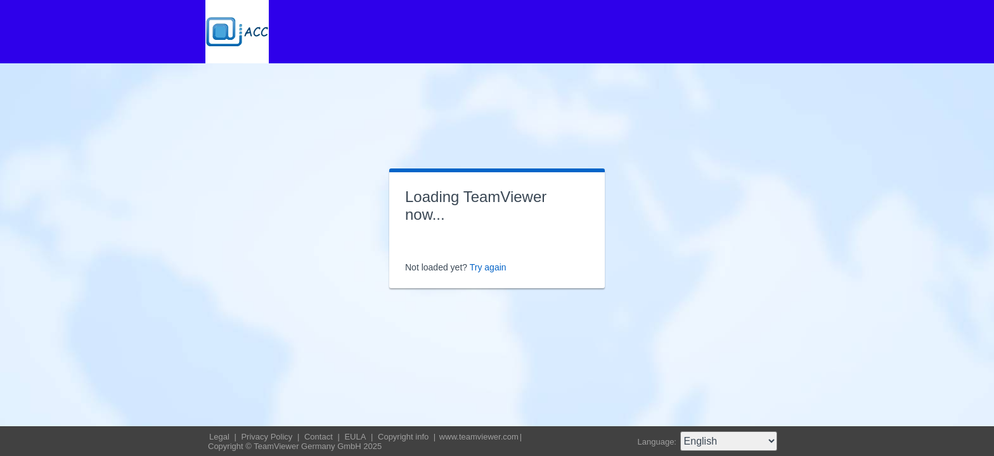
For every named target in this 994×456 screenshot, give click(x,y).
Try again (488, 267)
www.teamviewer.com (479, 436)
